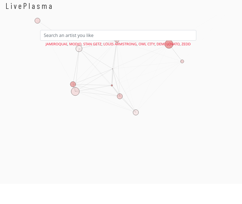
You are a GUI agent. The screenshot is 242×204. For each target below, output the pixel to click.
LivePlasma (30, 6)
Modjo (75, 43)
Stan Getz (92, 43)
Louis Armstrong (120, 43)
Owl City (147, 43)
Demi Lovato (168, 43)
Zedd (186, 43)
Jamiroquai (56, 43)
